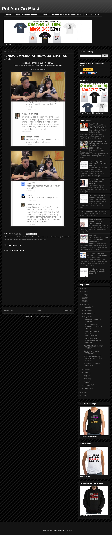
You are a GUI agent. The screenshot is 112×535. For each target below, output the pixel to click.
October (87, 310)
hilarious (41, 237)
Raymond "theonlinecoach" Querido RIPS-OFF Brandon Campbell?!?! (98, 238)
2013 (84, 392)
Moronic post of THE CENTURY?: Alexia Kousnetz (96, 181)
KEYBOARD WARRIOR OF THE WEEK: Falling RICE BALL (93, 358)
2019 (84, 288)
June (86, 372)
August (86, 317)
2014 (84, 304)
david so (20, 237)
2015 (84, 301)
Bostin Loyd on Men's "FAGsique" (91, 352)
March (86, 382)
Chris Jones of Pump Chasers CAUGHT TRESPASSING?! (96, 221)
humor (47, 237)
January (87, 388)
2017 (84, 295)
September (88, 313)
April (86, 379)
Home (8, 14)
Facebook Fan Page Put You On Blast (66, 14)
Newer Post (8, 310)
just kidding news (16, 239)
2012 (84, 395)
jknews (57, 237)
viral (44, 239)
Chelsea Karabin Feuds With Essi (92, 320)
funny (35, 237)
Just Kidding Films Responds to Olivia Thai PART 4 (98, 164)
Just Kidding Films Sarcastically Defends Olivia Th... (92, 341)
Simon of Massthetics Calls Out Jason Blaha (97, 196)
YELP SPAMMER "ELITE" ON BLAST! (93, 347)
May (86, 376)
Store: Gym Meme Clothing (26, 14)
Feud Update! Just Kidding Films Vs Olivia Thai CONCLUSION (97, 126)
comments (12, 237)
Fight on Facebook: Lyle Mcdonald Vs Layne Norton (97, 254)
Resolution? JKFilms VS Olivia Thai (92, 364)
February (87, 385)
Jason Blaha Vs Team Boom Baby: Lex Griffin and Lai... (93, 326)
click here (83, 216)
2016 (84, 298)
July (85, 369)
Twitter (44, 14)
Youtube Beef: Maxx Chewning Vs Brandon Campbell (97, 271)
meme (36, 239)
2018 (84, 291)
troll (40, 239)
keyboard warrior (28, 239)
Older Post (67, 310)
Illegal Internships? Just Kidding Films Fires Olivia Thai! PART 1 (98, 144)
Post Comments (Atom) (42, 316)
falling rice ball (28, 237)
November (88, 307)
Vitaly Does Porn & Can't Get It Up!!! (93, 211)
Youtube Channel (92, 14)
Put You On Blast (21, 8)
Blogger (69, 530)
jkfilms (52, 237)
